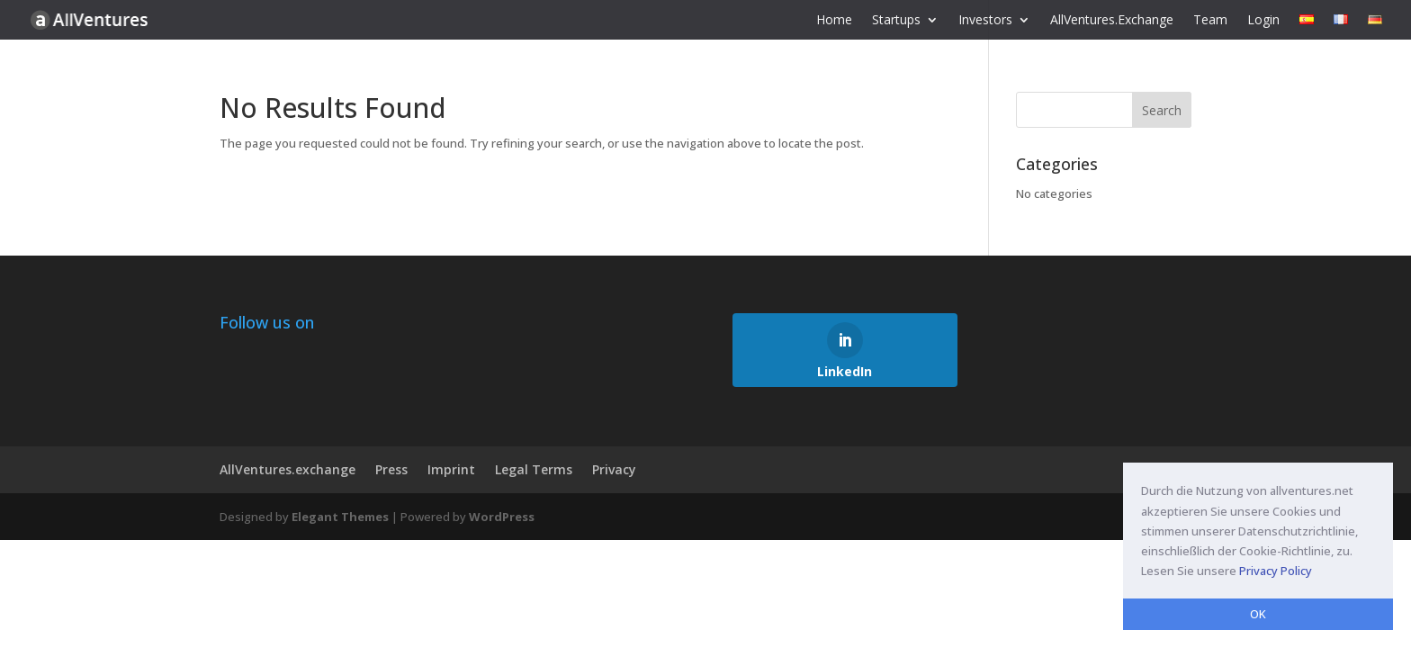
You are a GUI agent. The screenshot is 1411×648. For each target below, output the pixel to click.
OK (1258, 614)
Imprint (451, 469)
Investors (985, 21)
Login (1263, 21)
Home (834, 21)
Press (391, 469)
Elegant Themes (340, 516)
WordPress (502, 516)
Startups (896, 21)
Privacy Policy (1275, 570)
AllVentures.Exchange (1111, 21)
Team (1210, 21)
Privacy (614, 469)
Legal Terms (533, 469)
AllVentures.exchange (287, 469)
